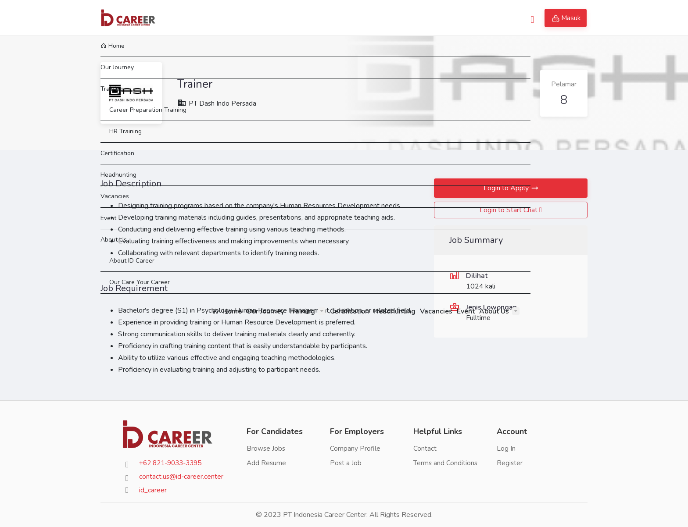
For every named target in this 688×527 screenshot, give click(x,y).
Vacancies (435, 17)
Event (465, 17)
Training (301, 17)
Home (226, 17)
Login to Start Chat (511, 210)
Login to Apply (506, 188)
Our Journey (264, 17)
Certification (348, 17)
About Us (493, 17)
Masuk (566, 18)
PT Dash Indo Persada (217, 103)
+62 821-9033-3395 (173, 463)
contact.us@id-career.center (181, 476)
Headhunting (394, 17)
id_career (153, 490)
